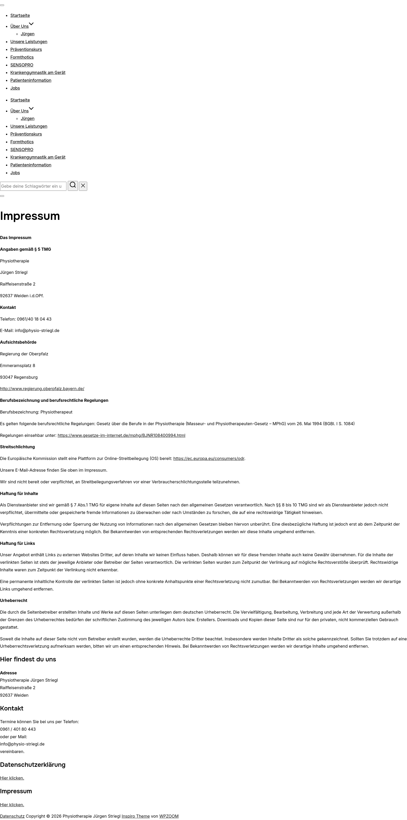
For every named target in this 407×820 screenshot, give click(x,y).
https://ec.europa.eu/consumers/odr (208, 458)
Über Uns (22, 26)
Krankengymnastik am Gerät (37, 72)
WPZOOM (169, 816)
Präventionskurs (26, 49)
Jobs (15, 88)
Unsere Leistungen (28, 41)
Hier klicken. (12, 778)
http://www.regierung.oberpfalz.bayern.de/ (42, 388)
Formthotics (22, 57)
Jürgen (28, 34)
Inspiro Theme (136, 816)
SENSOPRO (21, 65)
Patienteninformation (30, 80)
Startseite (20, 15)
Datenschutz (12, 816)
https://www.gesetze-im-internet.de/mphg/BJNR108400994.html (121, 435)
